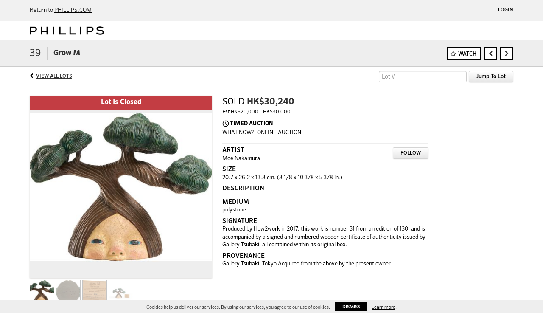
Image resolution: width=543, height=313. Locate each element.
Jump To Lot (491, 76)
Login (505, 10)
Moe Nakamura (241, 158)
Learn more (383, 307)
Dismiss (351, 307)
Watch (467, 54)
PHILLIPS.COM (73, 10)
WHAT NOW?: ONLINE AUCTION (261, 132)
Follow (410, 153)
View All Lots (54, 76)
